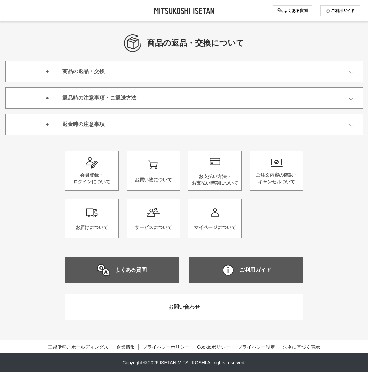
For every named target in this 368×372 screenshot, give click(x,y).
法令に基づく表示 (301, 346)
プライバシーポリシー (166, 346)
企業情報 (125, 346)
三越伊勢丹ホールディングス (78, 346)
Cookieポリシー (213, 346)
